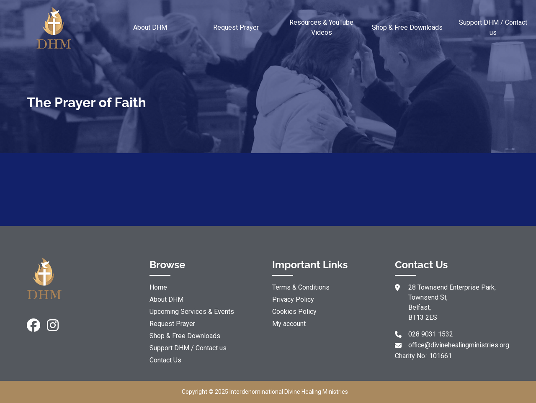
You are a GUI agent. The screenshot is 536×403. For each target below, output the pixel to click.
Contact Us (165, 360)
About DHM (150, 27)
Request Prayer (236, 27)
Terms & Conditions (301, 287)
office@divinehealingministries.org (458, 345)
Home (158, 287)
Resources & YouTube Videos (321, 27)
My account (289, 324)
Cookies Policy (294, 312)
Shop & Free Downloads (407, 27)
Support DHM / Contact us (493, 27)
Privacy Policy (293, 299)
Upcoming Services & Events (191, 312)
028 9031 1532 (430, 334)
